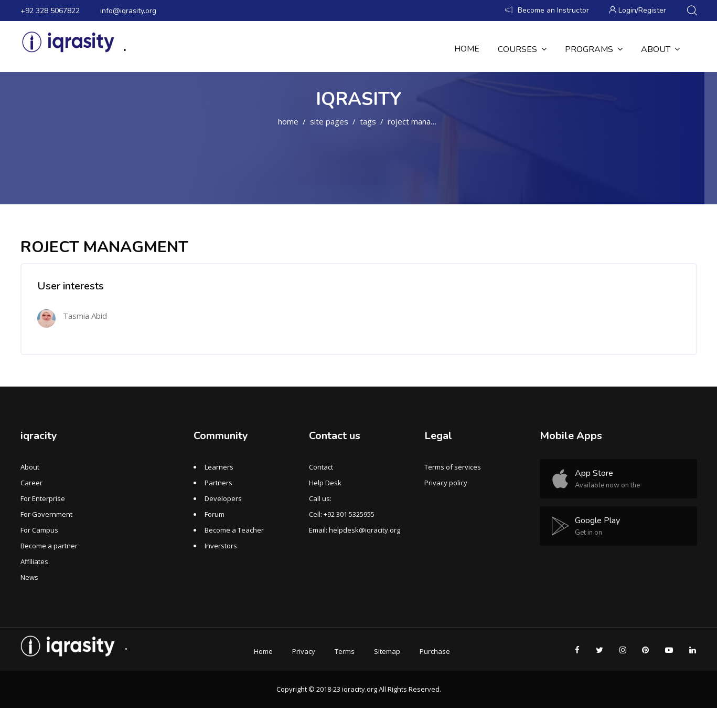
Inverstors (221, 545)
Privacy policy (445, 482)
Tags (368, 121)
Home (288, 121)
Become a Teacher (234, 530)
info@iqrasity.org (128, 11)
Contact (321, 467)
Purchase (435, 651)
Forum (214, 514)
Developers (223, 498)
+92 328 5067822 (50, 11)
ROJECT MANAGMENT (421, 121)
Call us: (320, 498)
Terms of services (452, 467)
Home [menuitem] (466, 49)
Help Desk (325, 482)
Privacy (303, 651)
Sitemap (387, 651)
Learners (219, 467)
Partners (218, 482)
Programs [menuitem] (594, 49)
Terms (345, 651)
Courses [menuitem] (522, 49)
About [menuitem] (660, 49)
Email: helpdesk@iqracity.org (354, 530)
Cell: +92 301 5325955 (341, 514)
